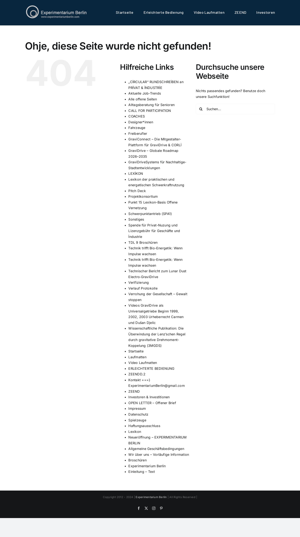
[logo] (56, 6)
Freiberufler (137, 133)
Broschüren (137, 460)
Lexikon (134, 431)
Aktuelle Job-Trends (144, 93)
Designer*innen (140, 122)
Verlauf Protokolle (142, 288)
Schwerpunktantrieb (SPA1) (150, 213)
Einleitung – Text (141, 472)
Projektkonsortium (143, 196)
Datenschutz (138, 414)
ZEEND (134, 391)
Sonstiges (136, 219)
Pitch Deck (137, 191)
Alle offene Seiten (142, 99)
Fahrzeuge (136, 128)
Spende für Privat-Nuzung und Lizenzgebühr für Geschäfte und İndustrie (154, 231)
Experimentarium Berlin (147, 466)
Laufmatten (137, 357)
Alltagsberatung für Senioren (151, 105)
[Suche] (201, 109)
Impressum (137, 408)
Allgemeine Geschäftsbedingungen (156, 449)
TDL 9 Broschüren (143, 242)
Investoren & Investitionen (149, 397)
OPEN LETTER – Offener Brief (152, 403)
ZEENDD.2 (136, 374)
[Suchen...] (235, 109)
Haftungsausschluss (144, 425)
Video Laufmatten (142, 363)
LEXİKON (135, 173)
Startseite (135, 351)
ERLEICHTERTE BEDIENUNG (151, 368)
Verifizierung (138, 282)
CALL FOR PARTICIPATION (149, 110)
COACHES (136, 116)
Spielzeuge (137, 420)
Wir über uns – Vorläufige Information (158, 454)
